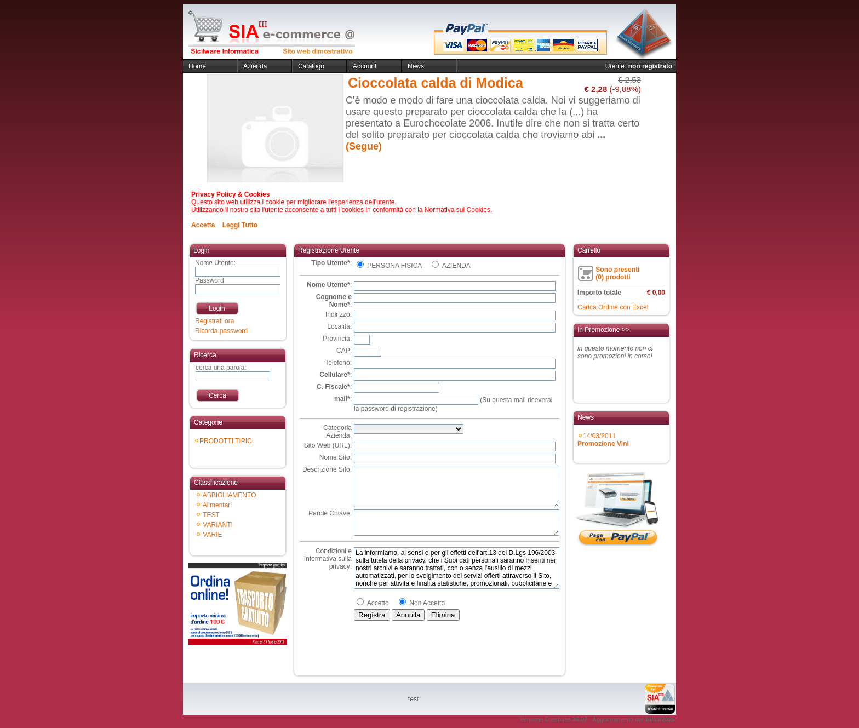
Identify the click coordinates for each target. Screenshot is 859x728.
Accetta (203, 225)
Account (364, 66)
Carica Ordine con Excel (612, 307)
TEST (211, 515)
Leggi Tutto (239, 225)
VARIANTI (217, 525)
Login (217, 308)
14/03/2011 (603, 440)
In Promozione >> (603, 330)
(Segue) (364, 146)
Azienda (255, 66)
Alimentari (217, 505)
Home (197, 66)
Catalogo (311, 66)
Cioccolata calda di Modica (435, 82)
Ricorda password (221, 331)
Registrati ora (214, 321)
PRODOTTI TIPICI (226, 441)
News (416, 66)
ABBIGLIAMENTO (229, 495)
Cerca (217, 395)
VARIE (212, 534)
